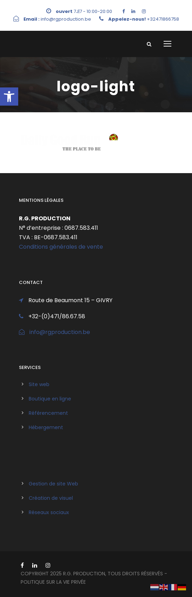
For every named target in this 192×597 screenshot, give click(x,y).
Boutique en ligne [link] (50, 398)
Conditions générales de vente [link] (61, 247)
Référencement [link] (48, 413)
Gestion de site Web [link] (53, 483)
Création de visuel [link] (51, 498)
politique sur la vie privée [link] (53, 581)
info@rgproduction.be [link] (59, 332)
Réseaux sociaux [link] (49, 512)
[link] (9, 96)
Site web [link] (39, 384)
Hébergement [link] (46, 427)
